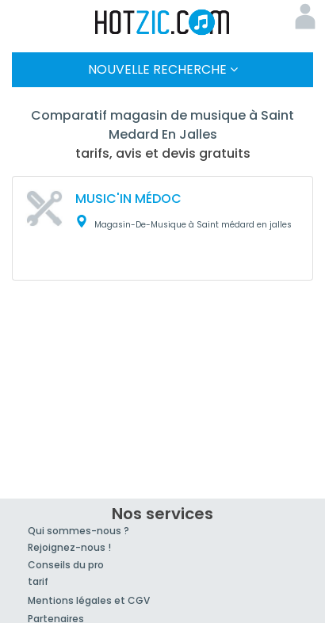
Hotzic (162, 22)
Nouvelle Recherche (163, 69)
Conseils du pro (66, 564)
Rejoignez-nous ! (69, 547)
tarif (38, 581)
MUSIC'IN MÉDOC (128, 198)
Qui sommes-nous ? (78, 530)
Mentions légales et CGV (89, 600)
